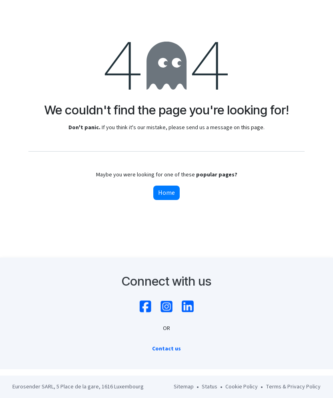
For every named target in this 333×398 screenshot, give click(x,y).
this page (252, 128)
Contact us (166, 349)
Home (166, 192)
